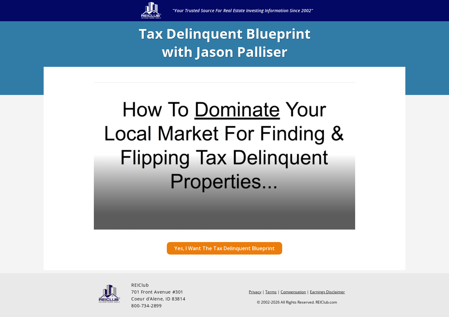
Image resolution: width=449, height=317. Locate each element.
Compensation (293, 292)
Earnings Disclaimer (327, 292)
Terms (271, 292)
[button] (224, 248)
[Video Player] (224, 156)
